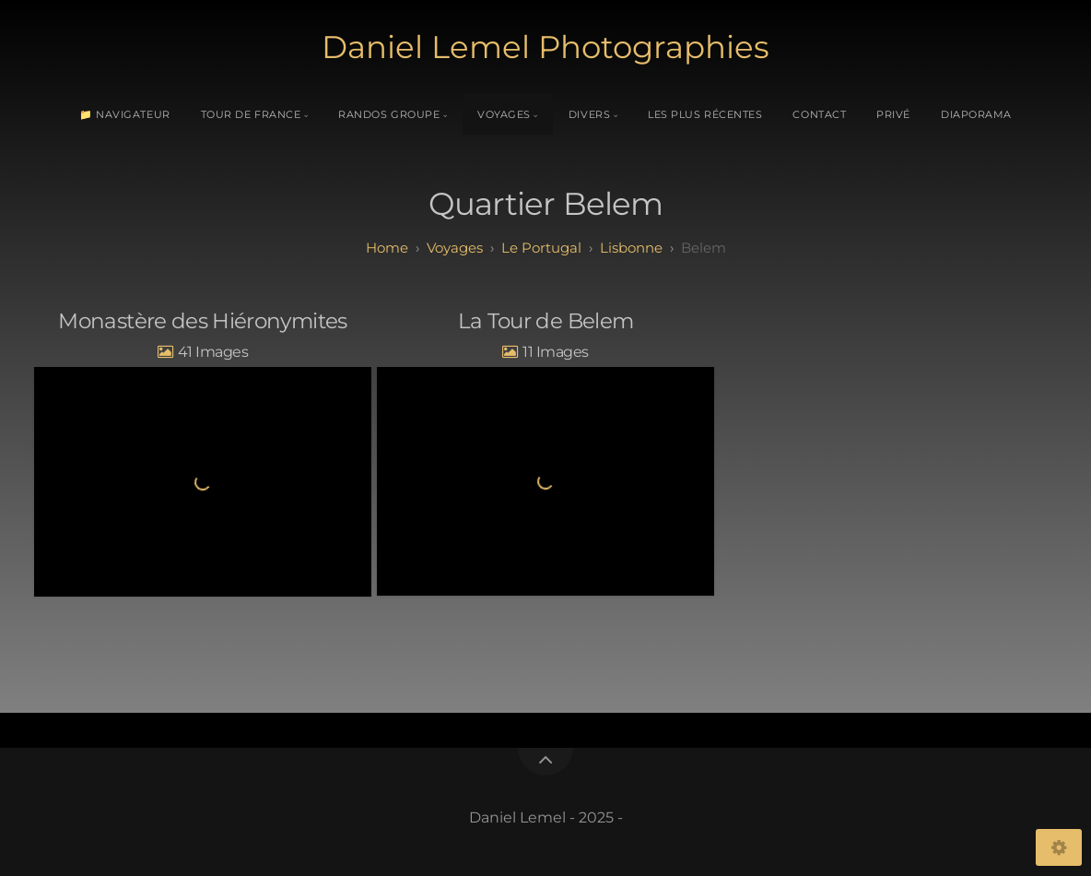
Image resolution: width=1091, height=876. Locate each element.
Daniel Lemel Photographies (545, 47)
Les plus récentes (705, 114)
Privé (893, 114)
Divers (589, 114)
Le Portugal (541, 247)
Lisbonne (631, 247)
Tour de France (251, 114)
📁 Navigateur (124, 114)
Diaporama (976, 114)
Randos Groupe (389, 114)
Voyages (504, 114)
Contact (819, 114)
